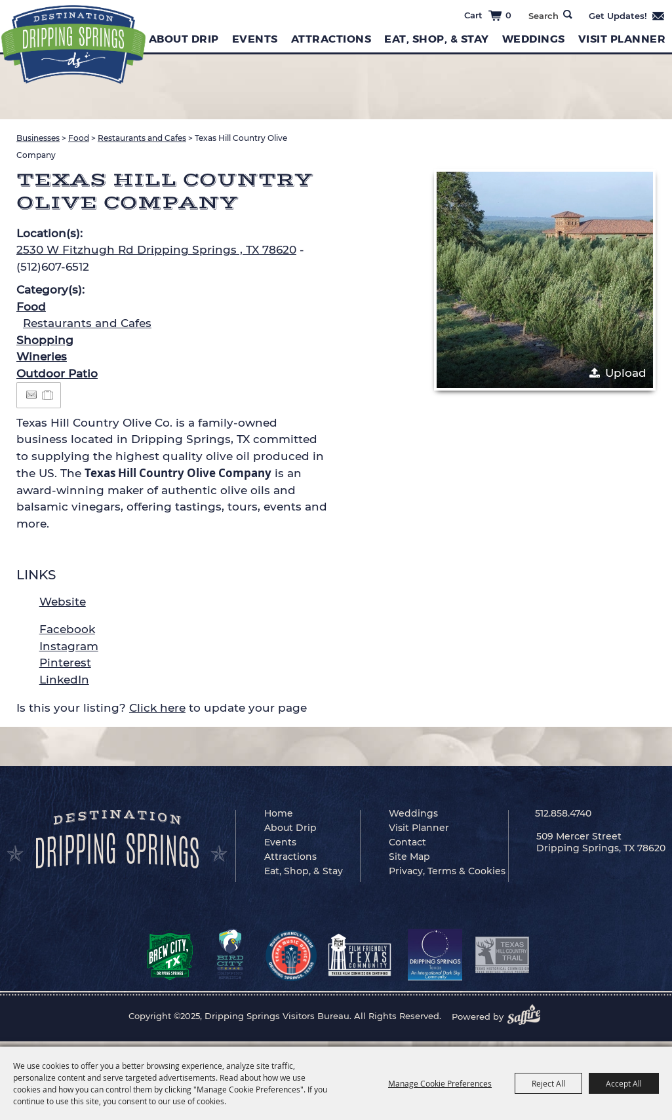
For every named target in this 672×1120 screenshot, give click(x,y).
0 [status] (508, 15)
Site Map (409, 856)
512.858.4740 (563, 813)
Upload (625, 372)
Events (255, 39)
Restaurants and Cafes (142, 138)
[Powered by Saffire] (527, 1016)
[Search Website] (543, 16)
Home (278, 813)
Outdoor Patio (57, 373)
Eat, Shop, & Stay (436, 39)
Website (62, 601)
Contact (407, 842)
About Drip (184, 39)
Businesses (38, 138)
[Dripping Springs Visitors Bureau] (72, 44)
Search (567, 14)
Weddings (533, 39)
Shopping (44, 340)
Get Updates (627, 16)
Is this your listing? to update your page (161, 707)
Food (78, 138)
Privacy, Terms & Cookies (447, 871)
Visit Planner (622, 39)
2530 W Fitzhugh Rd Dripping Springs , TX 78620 (156, 249)
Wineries (41, 356)
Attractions (331, 39)
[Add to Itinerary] (48, 394)
